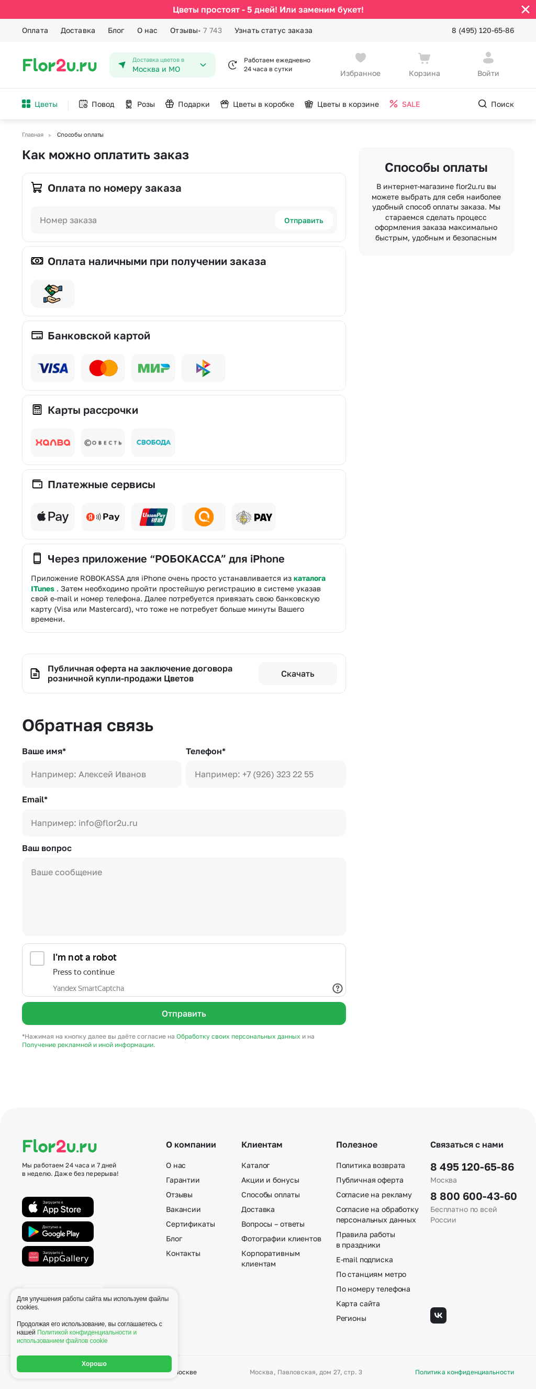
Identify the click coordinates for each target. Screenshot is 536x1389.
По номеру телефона (373, 1288)
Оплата (35, 30)
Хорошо (94, 1364)
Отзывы (196, 30)
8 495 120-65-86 (472, 1166)
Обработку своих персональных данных (239, 1036)
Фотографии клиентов (281, 1238)
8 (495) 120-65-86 (483, 30)
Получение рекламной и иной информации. (88, 1045)
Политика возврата (371, 1165)
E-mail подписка (364, 1259)
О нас (147, 30)
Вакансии (183, 1209)
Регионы (351, 1318)
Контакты (183, 1253)
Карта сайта (358, 1303)
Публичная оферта (370, 1179)
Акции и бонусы (270, 1179)
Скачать (298, 673)
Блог (116, 30)
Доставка (78, 30)
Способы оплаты (270, 1194)
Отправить (303, 220)
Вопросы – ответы (273, 1223)
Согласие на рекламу (374, 1194)
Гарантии (183, 1179)
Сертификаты (190, 1223)
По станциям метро (371, 1274)
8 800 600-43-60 (472, 1195)
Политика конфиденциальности (464, 1372)
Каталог (255, 1165)
